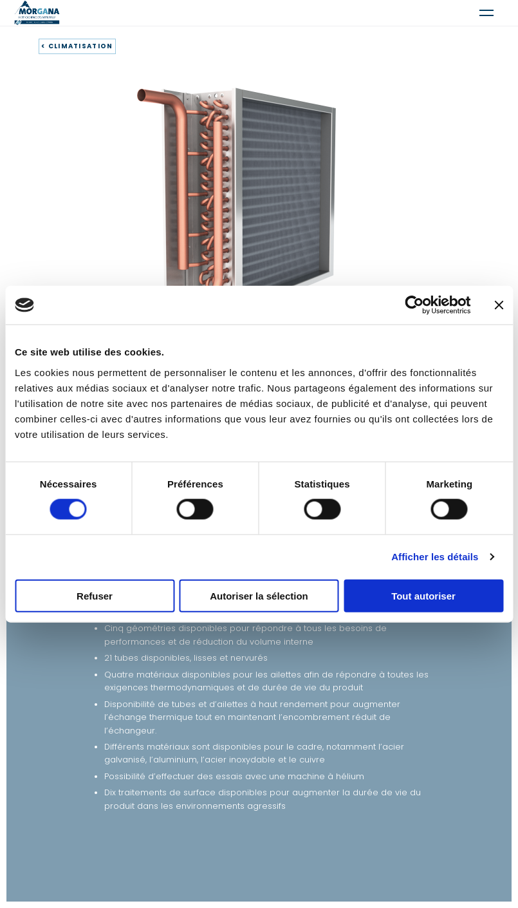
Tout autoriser (423, 595)
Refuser (95, 595)
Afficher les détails (434, 556)
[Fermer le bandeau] (498, 305)
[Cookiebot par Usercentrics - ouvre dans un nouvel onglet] (414, 305)
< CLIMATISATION (77, 46)
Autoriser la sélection (259, 595)
